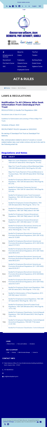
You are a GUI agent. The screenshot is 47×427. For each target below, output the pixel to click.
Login (24, 9)
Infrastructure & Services (8, 56)
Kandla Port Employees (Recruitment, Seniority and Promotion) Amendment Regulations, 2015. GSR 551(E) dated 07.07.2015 (26, 243)
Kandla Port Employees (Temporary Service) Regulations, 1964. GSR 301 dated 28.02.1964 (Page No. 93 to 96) (26, 189)
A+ (29, 6)
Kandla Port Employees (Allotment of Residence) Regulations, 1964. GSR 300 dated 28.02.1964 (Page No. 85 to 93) (26, 181)
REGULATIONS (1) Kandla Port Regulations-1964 (19, 110)
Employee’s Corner (23, 69)
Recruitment (7, 60)
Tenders (34, 55)
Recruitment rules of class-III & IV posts (14, 114)
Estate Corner (36, 63)
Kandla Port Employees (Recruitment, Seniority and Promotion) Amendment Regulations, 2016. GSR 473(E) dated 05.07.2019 (26, 282)
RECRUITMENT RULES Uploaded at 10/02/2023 (19, 129)
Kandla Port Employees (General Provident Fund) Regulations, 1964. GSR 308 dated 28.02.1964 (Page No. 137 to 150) (26, 306)
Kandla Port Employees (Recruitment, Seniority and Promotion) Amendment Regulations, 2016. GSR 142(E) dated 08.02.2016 (26, 251)
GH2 (4, 66)
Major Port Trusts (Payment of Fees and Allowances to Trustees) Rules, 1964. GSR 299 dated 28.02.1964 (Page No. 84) (26, 174)
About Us (20, 52)
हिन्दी (40, 6)
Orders (19, 55)
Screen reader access (23, 2)
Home (7, 88)
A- (22, 6)
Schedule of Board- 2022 (10, 125)
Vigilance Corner (37, 66)
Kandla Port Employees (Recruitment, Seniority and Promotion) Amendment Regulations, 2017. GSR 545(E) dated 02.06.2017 (26, 266)
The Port (35, 52)
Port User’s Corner (8, 63)
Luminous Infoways (8, 421)
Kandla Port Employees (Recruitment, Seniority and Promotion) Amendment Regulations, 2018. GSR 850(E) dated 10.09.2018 (26, 274)
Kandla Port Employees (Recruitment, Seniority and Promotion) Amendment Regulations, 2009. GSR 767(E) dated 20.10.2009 (26, 235)
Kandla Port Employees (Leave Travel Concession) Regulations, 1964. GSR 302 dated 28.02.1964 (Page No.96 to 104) (25, 197)
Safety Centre (21, 66)
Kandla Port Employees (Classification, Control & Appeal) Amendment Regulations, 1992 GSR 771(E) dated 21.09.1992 (26, 322)
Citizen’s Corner (22, 63)
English (34, 6)
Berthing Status (37, 60)
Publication (21, 60)
